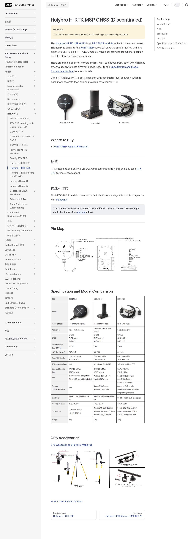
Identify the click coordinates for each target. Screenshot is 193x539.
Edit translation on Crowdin (66, 501)
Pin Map (161, 38)
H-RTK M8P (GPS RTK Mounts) (71, 146)
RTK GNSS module (102, 43)
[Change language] (166, 5)
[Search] (57, 5)
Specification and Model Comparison (172, 43)
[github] (186, 5)
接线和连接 (162, 33)
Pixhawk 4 (62, 199)
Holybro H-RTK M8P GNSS (71, 43)
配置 (159, 29)
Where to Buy (164, 24)
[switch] (177, 4)
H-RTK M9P (87, 47)
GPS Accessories (165, 48)
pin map (81, 212)
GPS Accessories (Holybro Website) (71, 444)
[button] (34, 13)
